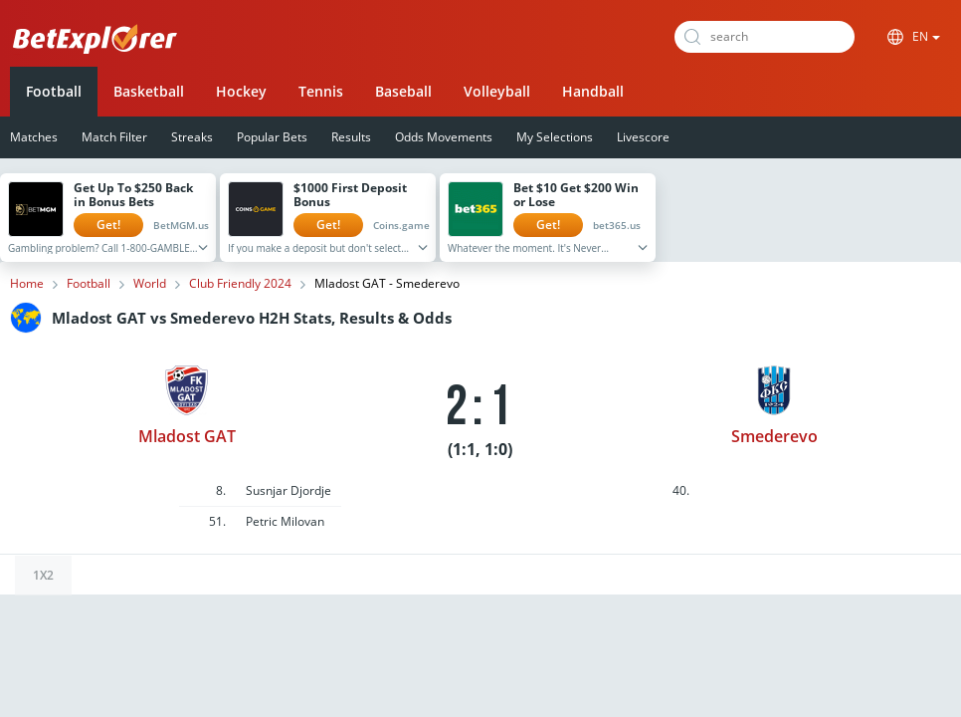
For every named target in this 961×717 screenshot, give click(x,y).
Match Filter (114, 136)
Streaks (192, 136)
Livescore (643, 136)
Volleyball (497, 91)
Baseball (403, 91)
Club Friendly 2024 (240, 284)
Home (27, 284)
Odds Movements (443, 136)
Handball (593, 91)
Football (54, 91)
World (149, 284)
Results (351, 136)
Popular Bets (272, 136)
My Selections (554, 136)
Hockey (241, 91)
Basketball (148, 91)
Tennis (320, 91)
